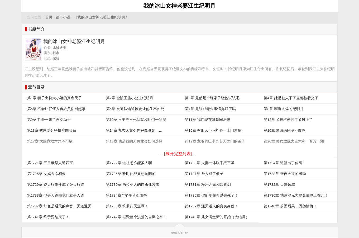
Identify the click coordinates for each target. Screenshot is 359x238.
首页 (48, 17)
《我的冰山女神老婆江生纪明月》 (101, 17)
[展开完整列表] (178, 153)
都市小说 (63, 17)
